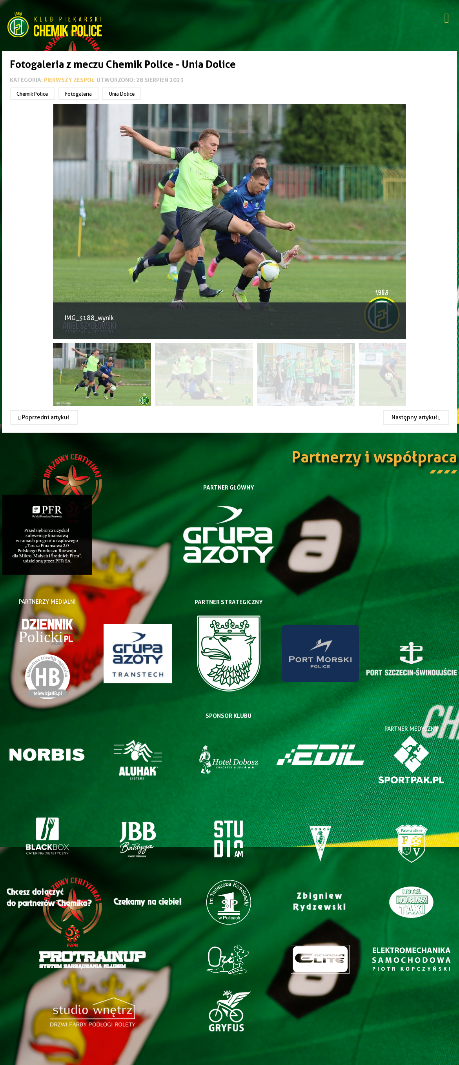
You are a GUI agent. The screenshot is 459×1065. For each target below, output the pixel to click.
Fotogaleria (78, 94)
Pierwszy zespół (69, 80)
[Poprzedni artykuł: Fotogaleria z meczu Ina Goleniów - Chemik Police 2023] (44, 417)
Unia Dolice (122, 94)
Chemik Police (32, 94)
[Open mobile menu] (447, 19)
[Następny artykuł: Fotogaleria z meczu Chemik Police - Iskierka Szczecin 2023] (416, 417)
